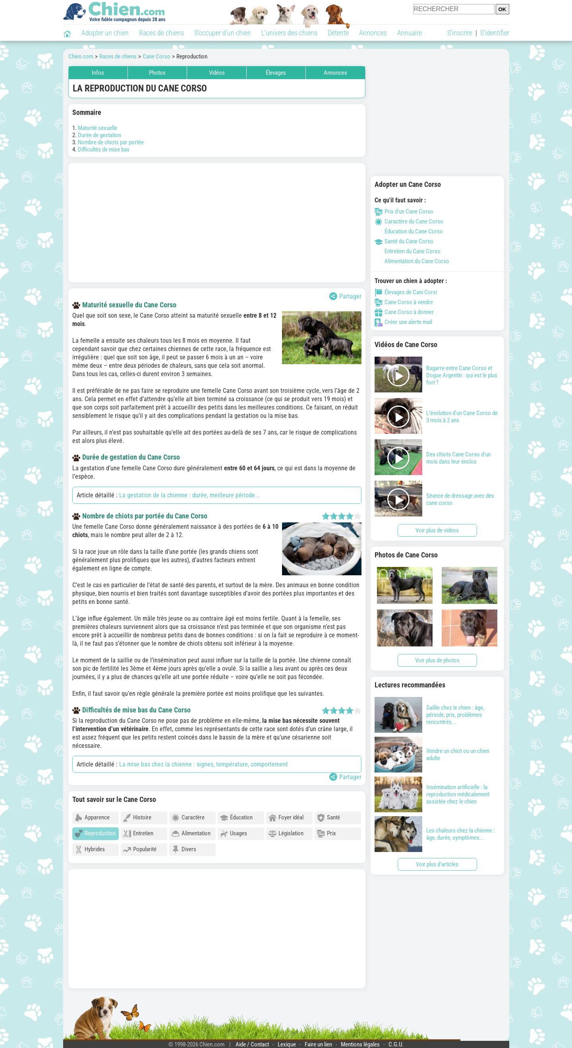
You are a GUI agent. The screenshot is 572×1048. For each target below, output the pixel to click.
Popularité (140, 850)
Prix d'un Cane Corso (404, 211)
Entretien (138, 834)
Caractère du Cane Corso (409, 221)
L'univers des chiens (289, 33)
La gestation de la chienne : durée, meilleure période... (189, 495)
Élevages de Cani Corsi (406, 292)
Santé (328, 818)
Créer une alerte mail (403, 322)
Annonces (373, 33)
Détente (338, 33)
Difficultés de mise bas (103, 149)
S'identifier (494, 33)
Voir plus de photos (437, 660)
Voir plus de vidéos (437, 530)
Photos (157, 72)
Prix (326, 834)
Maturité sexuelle (97, 128)
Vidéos (217, 72)
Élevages (276, 72)
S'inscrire (459, 33)
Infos (98, 72)
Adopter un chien (105, 33)
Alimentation (191, 834)
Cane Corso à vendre (404, 302)
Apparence (92, 818)
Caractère (188, 818)
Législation (286, 834)
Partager (345, 296)
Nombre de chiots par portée (111, 142)
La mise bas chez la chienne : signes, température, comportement (203, 764)
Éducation (236, 818)
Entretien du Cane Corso (408, 251)
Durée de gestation (99, 135)
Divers (184, 850)
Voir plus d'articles (437, 864)
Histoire (137, 818)
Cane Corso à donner (404, 312)
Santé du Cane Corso (404, 241)
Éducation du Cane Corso (409, 231)
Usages (233, 834)
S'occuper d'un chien (222, 33)
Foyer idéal (286, 818)
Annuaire (409, 33)
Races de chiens (161, 33)
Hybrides (90, 850)
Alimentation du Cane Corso (412, 261)
